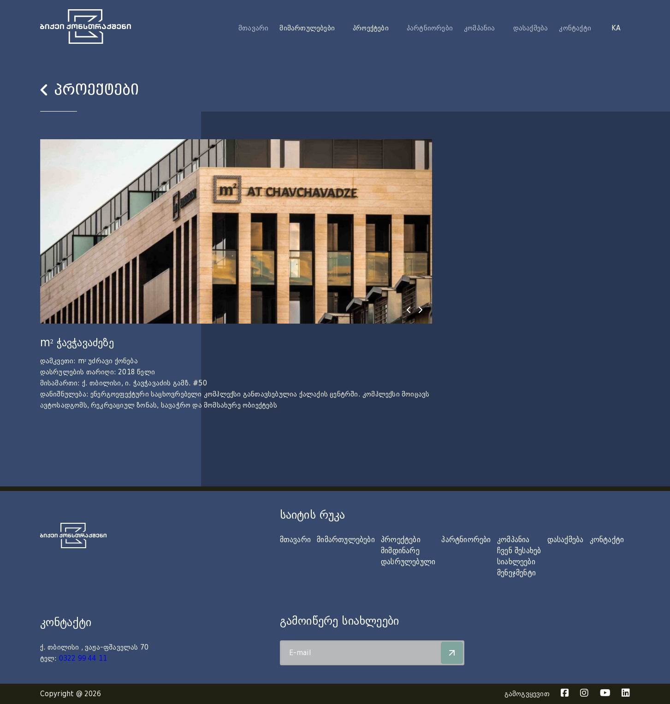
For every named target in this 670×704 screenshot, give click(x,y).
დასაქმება (530, 28)
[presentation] (409, 310)
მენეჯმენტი (516, 572)
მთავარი (253, 28)
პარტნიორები (430, 28)
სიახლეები (516, 561)
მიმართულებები (346, 539)
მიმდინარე (400, 550)
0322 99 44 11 (83, 658)
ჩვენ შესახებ (519, 550)
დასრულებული (408, 561)
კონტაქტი (575, 28)
